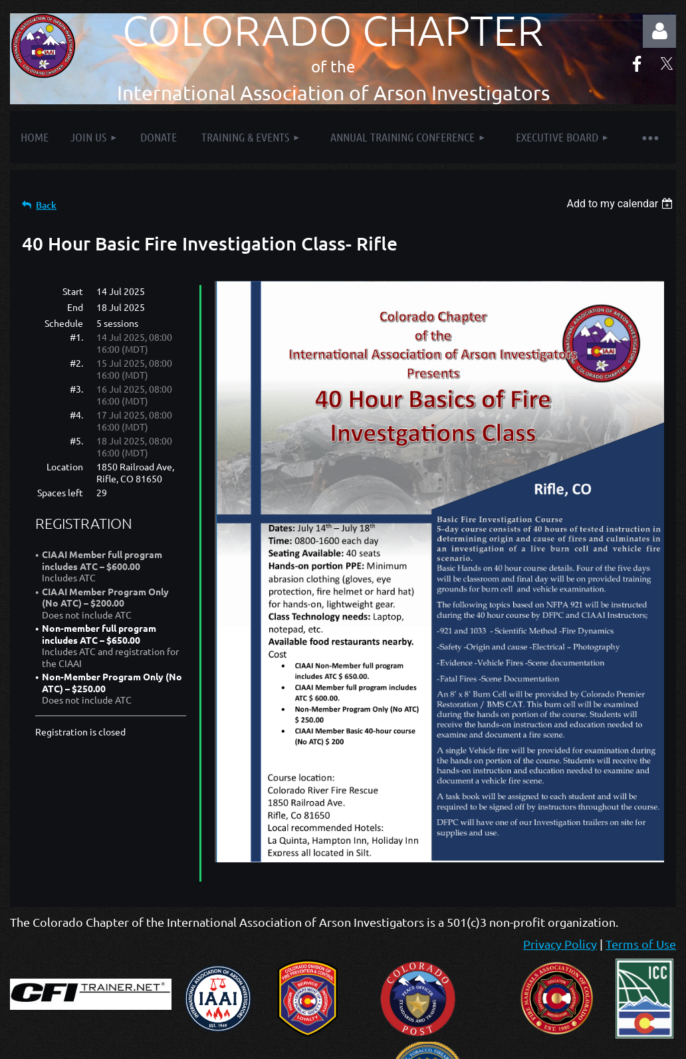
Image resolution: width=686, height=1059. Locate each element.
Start (72, 291)
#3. (76, 389)
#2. (76, 363)
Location (65, 466)
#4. (76, 415)
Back (46, 205)
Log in (659, 31)
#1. (76, 337)
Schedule (64, 323)
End (75, 307)
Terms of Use (641, 944)
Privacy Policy (560, 944)
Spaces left (60, 492)
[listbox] (621, 203)
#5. (76, 440)
